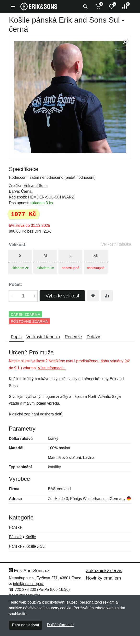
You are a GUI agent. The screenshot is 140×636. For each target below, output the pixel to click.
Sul (42, 546)
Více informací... (52, 368)
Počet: (15, 284)
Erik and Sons (35, 186)
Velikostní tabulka (116, 244)
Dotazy (93, 336)
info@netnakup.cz (28, 584)
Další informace (60, 625)
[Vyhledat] (84, 6)
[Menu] (13, 6)
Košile (30, 537)
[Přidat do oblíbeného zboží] (93, 295)
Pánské (15, 527)
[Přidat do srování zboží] (107, 295)
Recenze (73, 336)
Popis (16, 336)
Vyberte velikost (62, 295)
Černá (26, 191)
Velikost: (18, 244)
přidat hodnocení (80, 177)
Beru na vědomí (25, 625)
